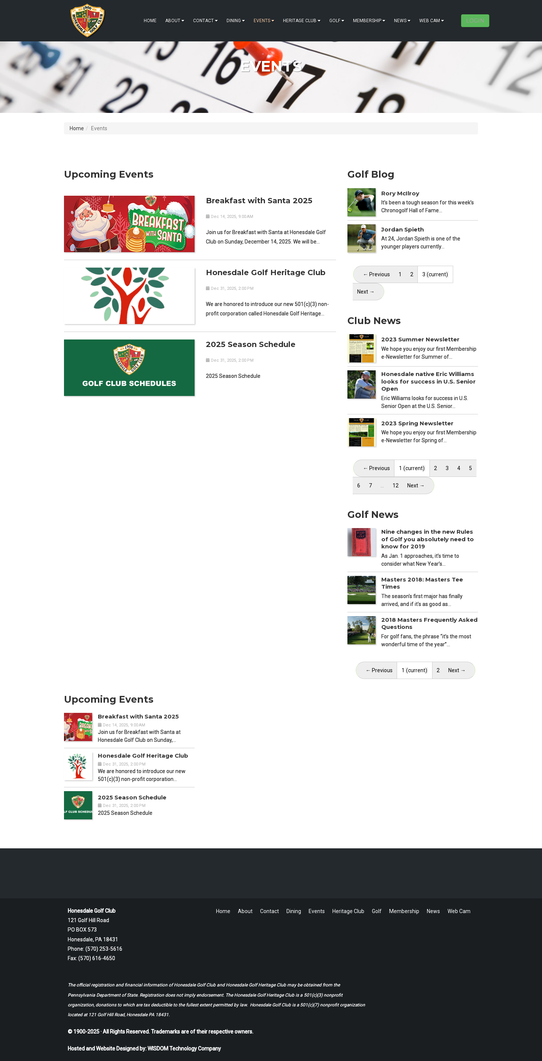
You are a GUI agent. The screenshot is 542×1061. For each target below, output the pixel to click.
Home (150, 20)
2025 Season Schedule (250, 344)
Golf (336, 20)
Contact (205, 20)
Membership (369, 20)
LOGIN (475, 20)
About (174, 20)
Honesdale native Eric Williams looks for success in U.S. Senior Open (428, 381)
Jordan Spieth (402, 229)
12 (396, 486)
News (402, 20)
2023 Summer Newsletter (420, 339)
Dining (236, 20)
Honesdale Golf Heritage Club (266, 272)
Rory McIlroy (400, 193)
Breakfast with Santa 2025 (259, 200)
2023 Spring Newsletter (417, 423)
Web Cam (431, 20)
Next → (416, 486)
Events (264, 20)
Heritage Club (302, 20)
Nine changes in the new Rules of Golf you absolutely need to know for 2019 (427, 539)
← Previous (376, 274)
